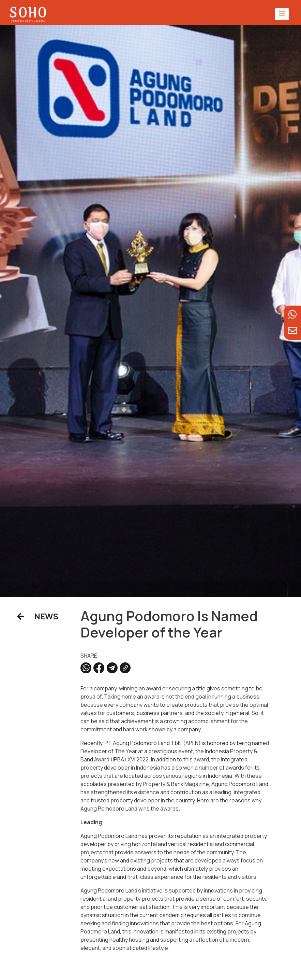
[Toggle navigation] (282, 14)
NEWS (37, 616)
